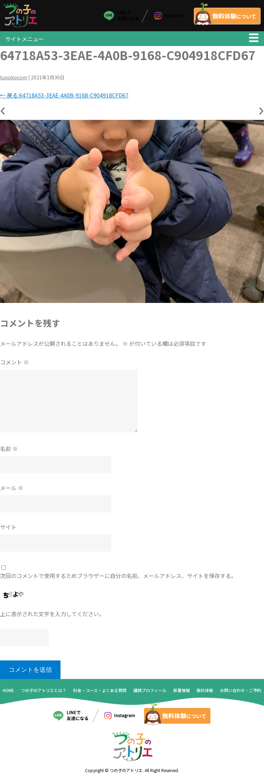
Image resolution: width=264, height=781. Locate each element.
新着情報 (181, 691)
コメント (14, 363)
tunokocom (13, 78)
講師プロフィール (149, 691)
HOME (8, 691)
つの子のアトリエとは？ (43, 691)
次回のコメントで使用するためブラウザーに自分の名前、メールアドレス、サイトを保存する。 (118, 576)
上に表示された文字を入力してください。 (52, 614)
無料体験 (205, 691)
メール (11, 488)
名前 (9, 449)
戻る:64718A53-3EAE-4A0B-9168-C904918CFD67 (64, 96)
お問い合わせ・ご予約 (240, 691)
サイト (8, 527)
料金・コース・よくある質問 (99, 691)
